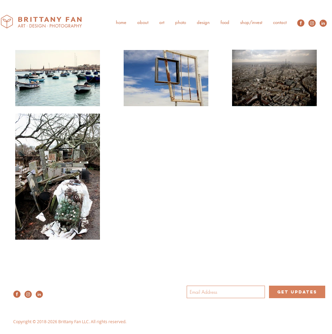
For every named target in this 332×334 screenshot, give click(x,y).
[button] (143, 22)
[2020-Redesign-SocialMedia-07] (300, 23)
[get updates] (297, 292)
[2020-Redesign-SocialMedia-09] (323, 23)
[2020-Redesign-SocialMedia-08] (312, 23)
